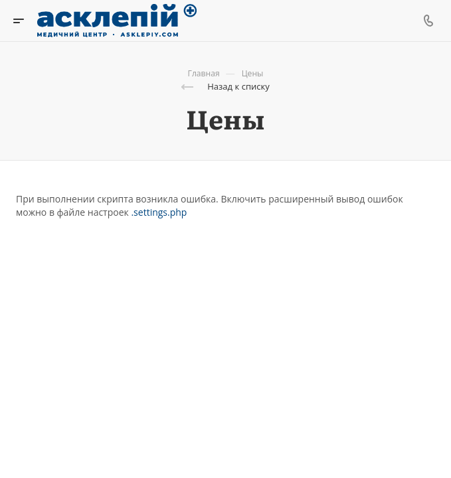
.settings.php (159, 212)
